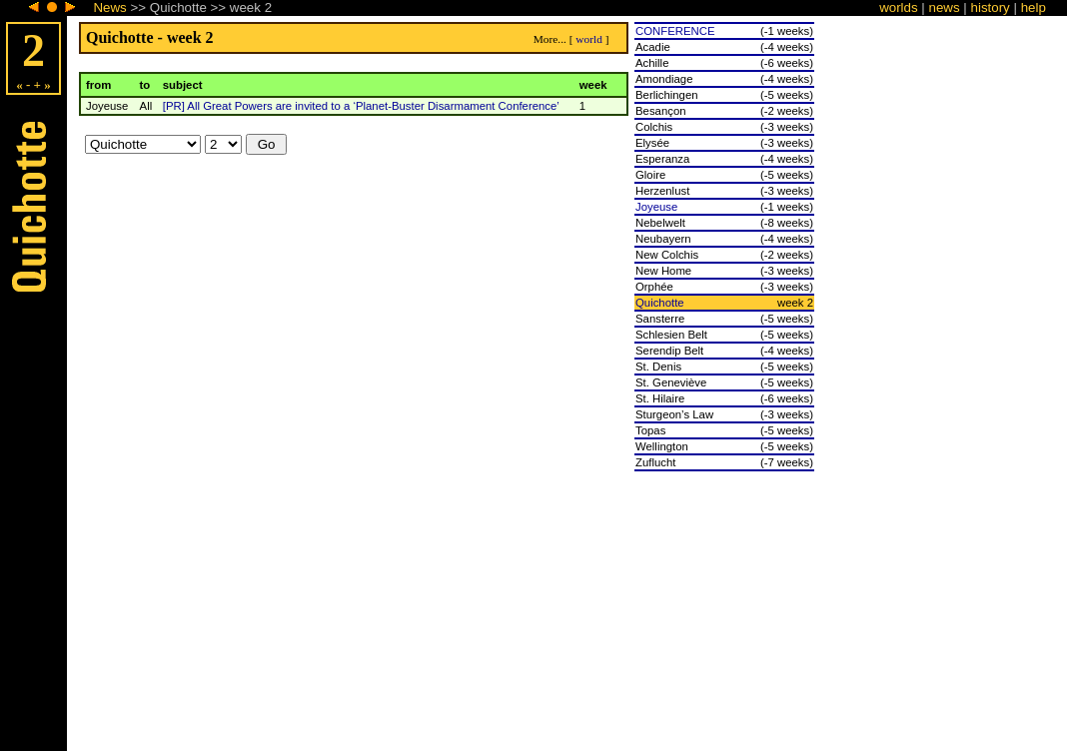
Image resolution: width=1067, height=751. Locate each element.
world (588, 39)
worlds (898, 7)
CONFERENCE (675, 31)
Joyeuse (656, 207)
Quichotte (659, 303)
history (990, 7)
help (1033, 7)
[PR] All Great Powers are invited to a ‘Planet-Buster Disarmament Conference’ (361, 106)
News (109, 7)
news (944, 7)
